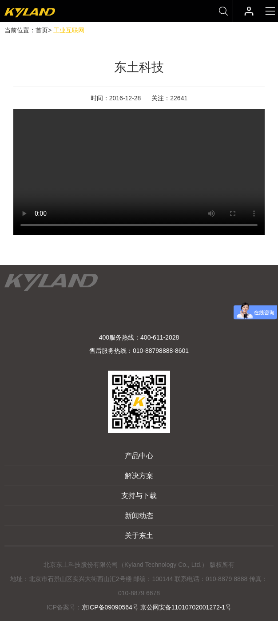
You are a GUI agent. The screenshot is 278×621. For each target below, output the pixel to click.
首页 (42, 30)
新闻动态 (139, 515)
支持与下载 (139, 495)
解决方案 (139, 475)
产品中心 (139, 455)
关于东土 (139, 535)
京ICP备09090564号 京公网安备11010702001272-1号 (156, 607)
